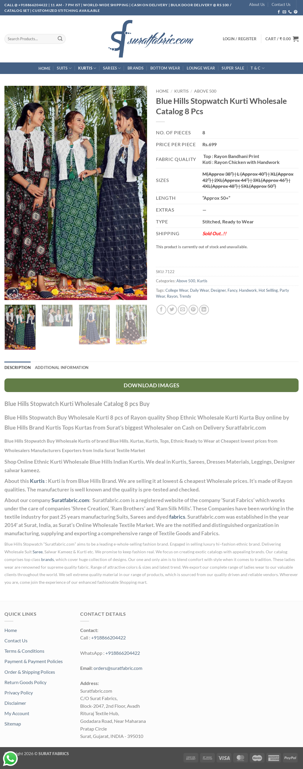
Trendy (185, 296)
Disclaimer (15, 703)
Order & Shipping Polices (29, 672)
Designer (218, 290)
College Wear (176, 290)
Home (44, 68)
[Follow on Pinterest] (295, 12)
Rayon (172, 296)
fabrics (177, 517)
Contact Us (281, 4)
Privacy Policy (18, 692)
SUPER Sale (233, 68)
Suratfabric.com (70, 500)
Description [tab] (17, 367)
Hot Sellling (268, 290)
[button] (282, 38)
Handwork (248, 290)
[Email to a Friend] (183, 310)
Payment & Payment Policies (33, 661)
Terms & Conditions (24, 651)
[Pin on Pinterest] (193, 310)
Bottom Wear (165, 68)
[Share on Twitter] (172, 310)
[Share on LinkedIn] (204, 310)
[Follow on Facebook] (279, 12)
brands (47, 559)
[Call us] (290, 12)
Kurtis (87, 68)
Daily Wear (199, 290)
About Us (257, 4)
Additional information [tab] (62, 367)
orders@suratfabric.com (118, 668)
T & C (258, 68)
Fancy (232, 290)
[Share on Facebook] (161, 310)
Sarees (112, 68)
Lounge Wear (201, 68)
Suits (64, 68)
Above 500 (205, 91)
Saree (38, 551)
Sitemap (12, 723)
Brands (136, 68)
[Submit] (60, 39)
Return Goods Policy (25, 682)
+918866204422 (108, 637)
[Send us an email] (284, 12)
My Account (16, 713)
